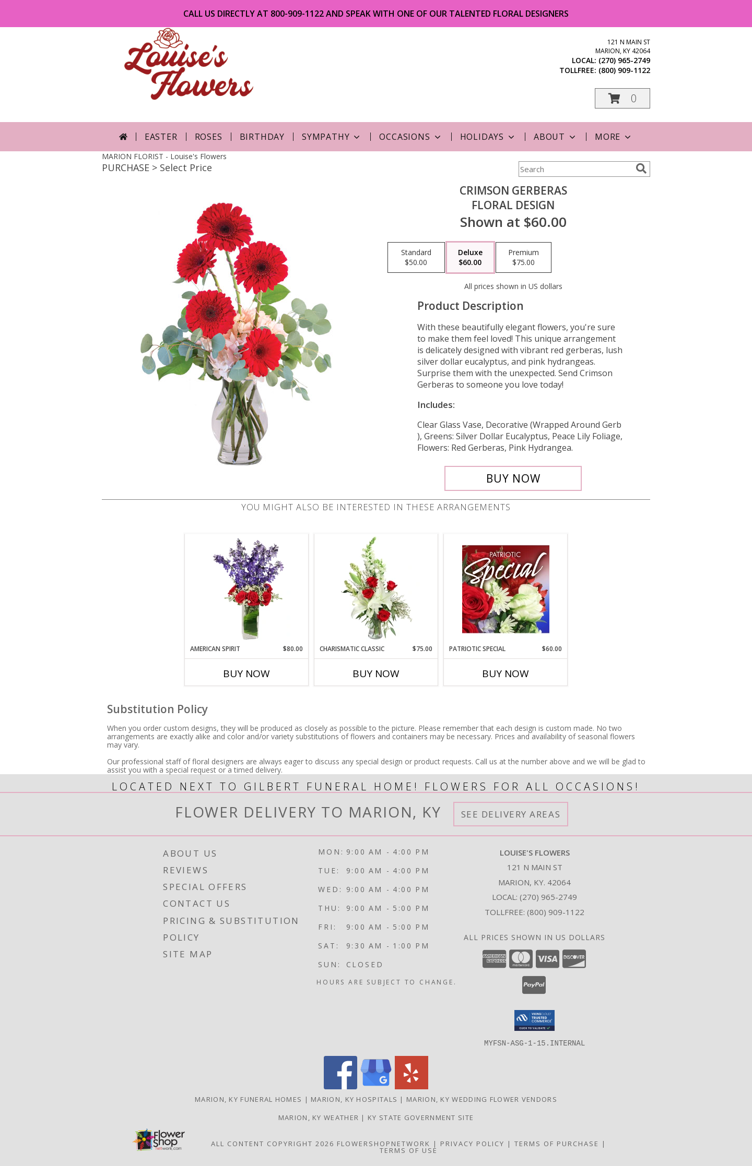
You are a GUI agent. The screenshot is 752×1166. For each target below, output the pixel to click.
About (556, 136)
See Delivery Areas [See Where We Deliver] (511, 814)
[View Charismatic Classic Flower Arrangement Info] (376, 589)
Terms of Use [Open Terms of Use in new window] (409, 1150)
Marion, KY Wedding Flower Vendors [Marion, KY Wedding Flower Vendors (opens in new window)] (481, 1098)
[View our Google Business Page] (376, 1086)
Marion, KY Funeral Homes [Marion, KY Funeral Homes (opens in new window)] (248, 1098)
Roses (208, 136)
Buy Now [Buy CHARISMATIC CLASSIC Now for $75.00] (376, 673)
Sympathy (332, 136)
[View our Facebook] (340, 1086)
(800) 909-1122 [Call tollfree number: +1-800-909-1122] (624, 70)
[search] (641, 168)
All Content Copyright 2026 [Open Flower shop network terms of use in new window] (272, 1143)
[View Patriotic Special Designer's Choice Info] (505, 589)
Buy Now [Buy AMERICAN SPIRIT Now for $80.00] (246, 673)
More (614, 136)
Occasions (410, 136)
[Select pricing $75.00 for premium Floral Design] (523, 258)
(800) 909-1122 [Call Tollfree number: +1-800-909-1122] (555, 912)
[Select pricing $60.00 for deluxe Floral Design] (470, 258)
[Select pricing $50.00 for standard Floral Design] (416, 258)
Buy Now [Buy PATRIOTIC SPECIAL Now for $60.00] (505, 673)
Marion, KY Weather (318, 1117)
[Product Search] (575, 169)
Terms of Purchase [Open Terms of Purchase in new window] (556, 1143)
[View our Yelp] (411, 1086)
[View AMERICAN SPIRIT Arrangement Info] (246, 589)
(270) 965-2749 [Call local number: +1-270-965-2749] (624, 60)
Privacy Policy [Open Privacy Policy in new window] (472, 1143)
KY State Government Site (421, 1117)
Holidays (488, 136)
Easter (161, 136)
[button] (622, 98)
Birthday (262, 136)
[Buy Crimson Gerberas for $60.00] (513, 478)
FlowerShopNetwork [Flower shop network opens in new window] (383, 1143)
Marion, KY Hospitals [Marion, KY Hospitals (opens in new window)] (354, 1098)
